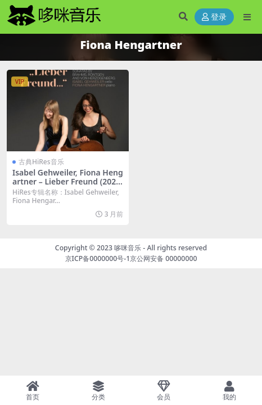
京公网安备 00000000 (163, 258)
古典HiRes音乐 (41, 161)
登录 (214, 17)
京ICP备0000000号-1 (97, 258)
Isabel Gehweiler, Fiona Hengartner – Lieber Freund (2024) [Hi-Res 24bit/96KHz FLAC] (67, 182)
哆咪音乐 (127, 248)
